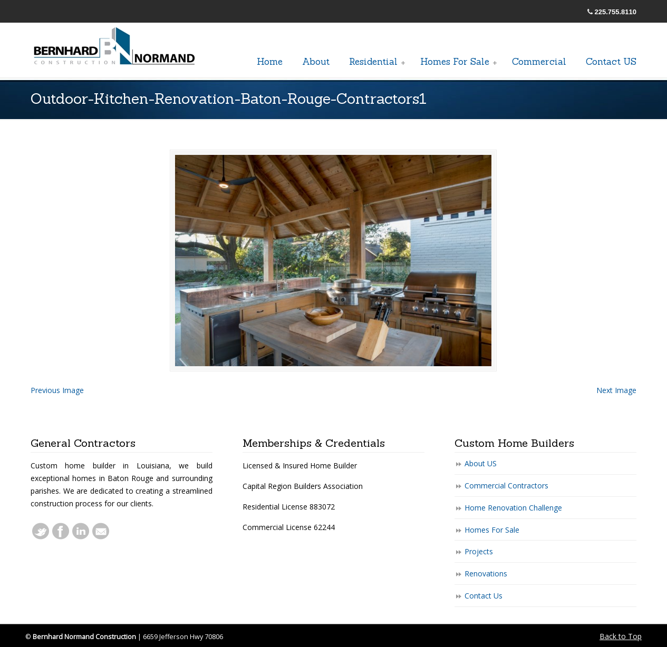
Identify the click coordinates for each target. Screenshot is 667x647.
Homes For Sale (492, 530)
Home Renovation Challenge (513, 508)
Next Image (616, 390)
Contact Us (483, 596)
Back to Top (621, 636)
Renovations (486, 573)
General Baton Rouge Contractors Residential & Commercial (115, 47)
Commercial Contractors (506, 486)
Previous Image (57, 390)
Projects (479, 551)
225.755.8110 (616, 12)
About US (481, 463)
